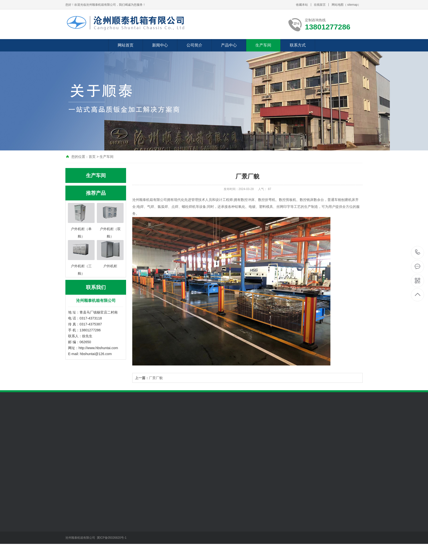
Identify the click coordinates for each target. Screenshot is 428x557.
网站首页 (126, 45)
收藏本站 (302, 4)
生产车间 (263, 45)
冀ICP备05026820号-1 (112, 537)
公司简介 (194, 45)
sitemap (352, 4)
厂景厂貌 (149, 378)
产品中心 (229, 45)
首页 (92, 157)
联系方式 (298, 45)
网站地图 (338, 4)
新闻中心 (160, 45)
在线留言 (320, 4)
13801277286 (417, 252)
